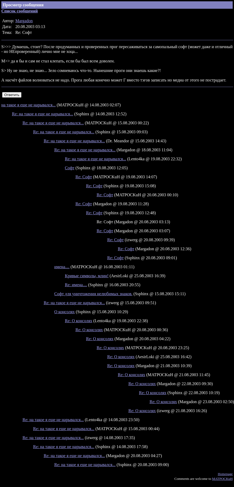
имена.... (61, 267)
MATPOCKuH (222, 479)
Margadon (24, 21)
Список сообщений (19, 11)
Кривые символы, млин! (87, 276)
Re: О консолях (78, 320)
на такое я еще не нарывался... (28, 105)
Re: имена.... (76, 285)
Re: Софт (83, 177)
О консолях (64, 312)
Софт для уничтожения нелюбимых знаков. (93, 294)
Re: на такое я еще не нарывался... (42, 114)
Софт (69, 168)
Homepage (225, 474)
